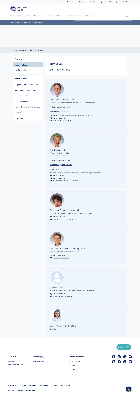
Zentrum (37, 16)
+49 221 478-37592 (59, 118)
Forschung (48, 16)
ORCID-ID (54, 169)
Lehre (58, 16)
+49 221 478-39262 (59, 294)
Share (73, 370)
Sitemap (54, 385)
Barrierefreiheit (66, 385)
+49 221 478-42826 (59, 178)
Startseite (24, 50)
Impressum (44, 385)
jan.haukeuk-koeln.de (61, 258)
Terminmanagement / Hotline (61, 112)
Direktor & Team (20, 65)
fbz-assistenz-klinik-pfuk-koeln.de (65, 181)
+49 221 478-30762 (59, 255)
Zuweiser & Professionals (72, 16)
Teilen (73, 366)
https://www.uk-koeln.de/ (19, 9)
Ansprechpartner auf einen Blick (26, 85)
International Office (124, 2)
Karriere (89, 16)
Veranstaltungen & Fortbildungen (27, 107)
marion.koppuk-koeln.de (62, 120)
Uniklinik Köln (107, 2)
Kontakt (72, 2)
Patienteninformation (28, 385)
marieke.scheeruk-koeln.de (62, 296)
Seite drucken (75, 361)
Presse (94, 2)
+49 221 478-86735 (59, 217)
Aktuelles (18, 112)
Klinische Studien (39, 361)
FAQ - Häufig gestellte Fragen (25, 90)
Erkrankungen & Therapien (20, 16)
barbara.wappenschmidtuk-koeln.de (65, 219)
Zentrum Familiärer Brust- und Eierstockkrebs (26, 22)
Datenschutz (12, 385)
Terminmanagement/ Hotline (61, 165)
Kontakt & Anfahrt (21, 96)
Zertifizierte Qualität (22, 70)
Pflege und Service (21, 101)
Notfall (60, 2)
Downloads (18, 118)
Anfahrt (83, 2)
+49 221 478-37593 (59, 176)
